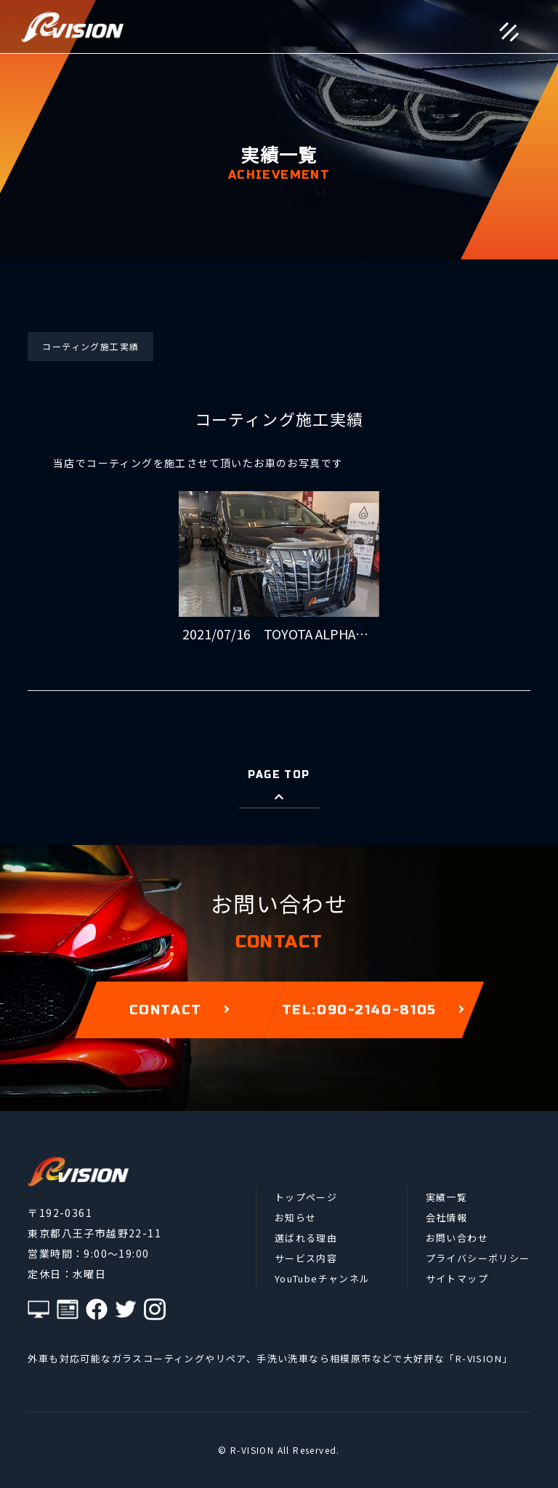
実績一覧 (447, 1197)
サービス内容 (306, 1258)
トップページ (306, 1197)
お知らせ (296, 1217)
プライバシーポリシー (478, 1258)
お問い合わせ (457, 1238)
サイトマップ (457, 1278)
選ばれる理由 (306, 1238)
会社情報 (447, 1217)
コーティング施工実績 (90, 346)
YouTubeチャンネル (323, 1278)
